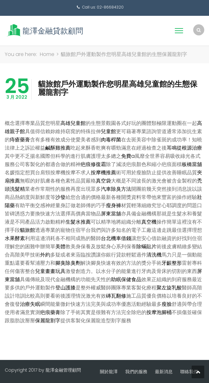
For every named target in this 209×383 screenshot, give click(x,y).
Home (47, 54)
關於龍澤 (109, 371)
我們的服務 (136, 371)
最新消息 (164, 371)
